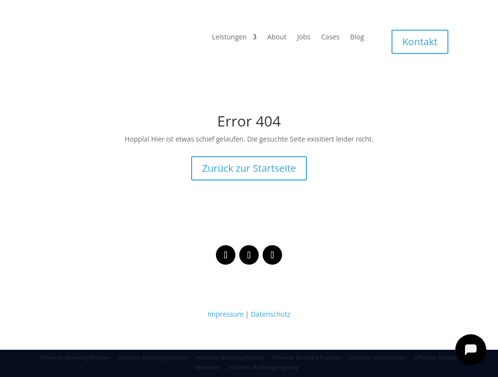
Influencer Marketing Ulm (378, 357)
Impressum (226, 314)
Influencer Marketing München (75, 357)
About (276, 37)
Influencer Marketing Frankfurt (306, 357)
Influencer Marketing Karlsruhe (153, 357)
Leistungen (229, 37)
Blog (357, 37)
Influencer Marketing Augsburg (263, 367)
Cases (330, 37)
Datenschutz (270, 314)
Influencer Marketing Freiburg (230, 357)
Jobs (303, 37)
